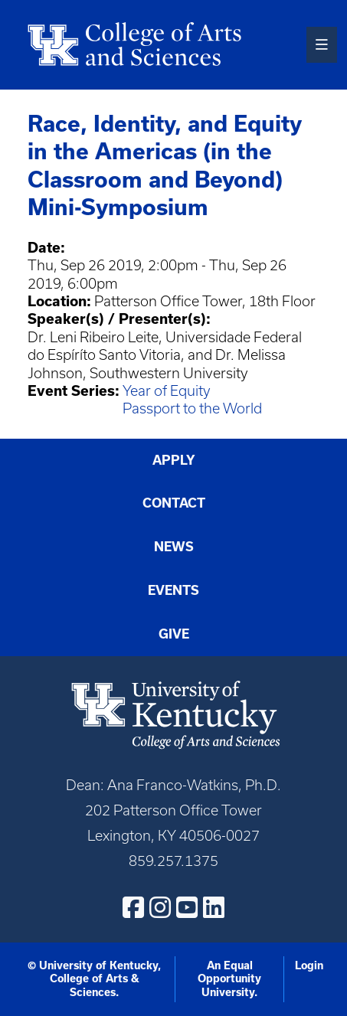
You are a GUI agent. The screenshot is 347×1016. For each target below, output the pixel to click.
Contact (173, 503)
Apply (173, 460)
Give (174, 634)
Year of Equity (167, 391)
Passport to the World (192, 408)
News (174, 547)
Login (309, 965)
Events (173, 590)
